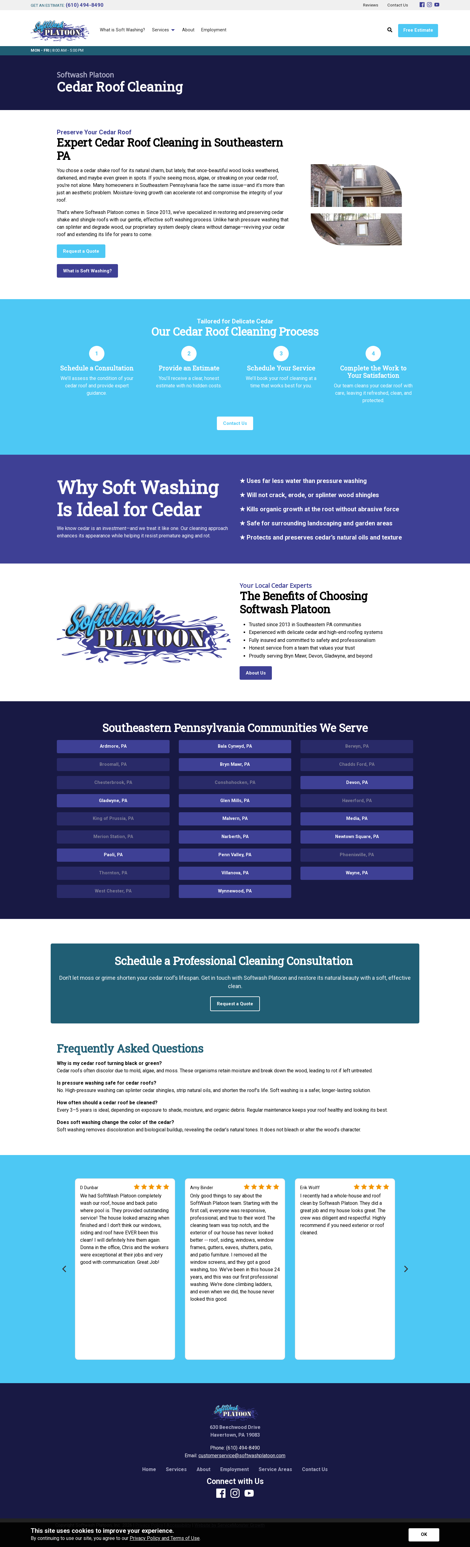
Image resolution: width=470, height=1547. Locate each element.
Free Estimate (418, 30)
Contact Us (315, 1469)
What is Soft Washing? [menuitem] (122, 30)
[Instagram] (429, 5)
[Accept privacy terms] (424, 1534)
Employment (234, 1469)
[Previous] (65, 1269)
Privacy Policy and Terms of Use (165, 1538)
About (203, 1469)
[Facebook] (422, 5)
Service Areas (275, 1469)
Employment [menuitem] (213, 30)
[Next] (405, 1269)
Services (176, 1469)
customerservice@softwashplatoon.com (241, 1455)
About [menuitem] (188, 30)
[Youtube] (436, 5)
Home (149, 1469)
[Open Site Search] (389, 30)
